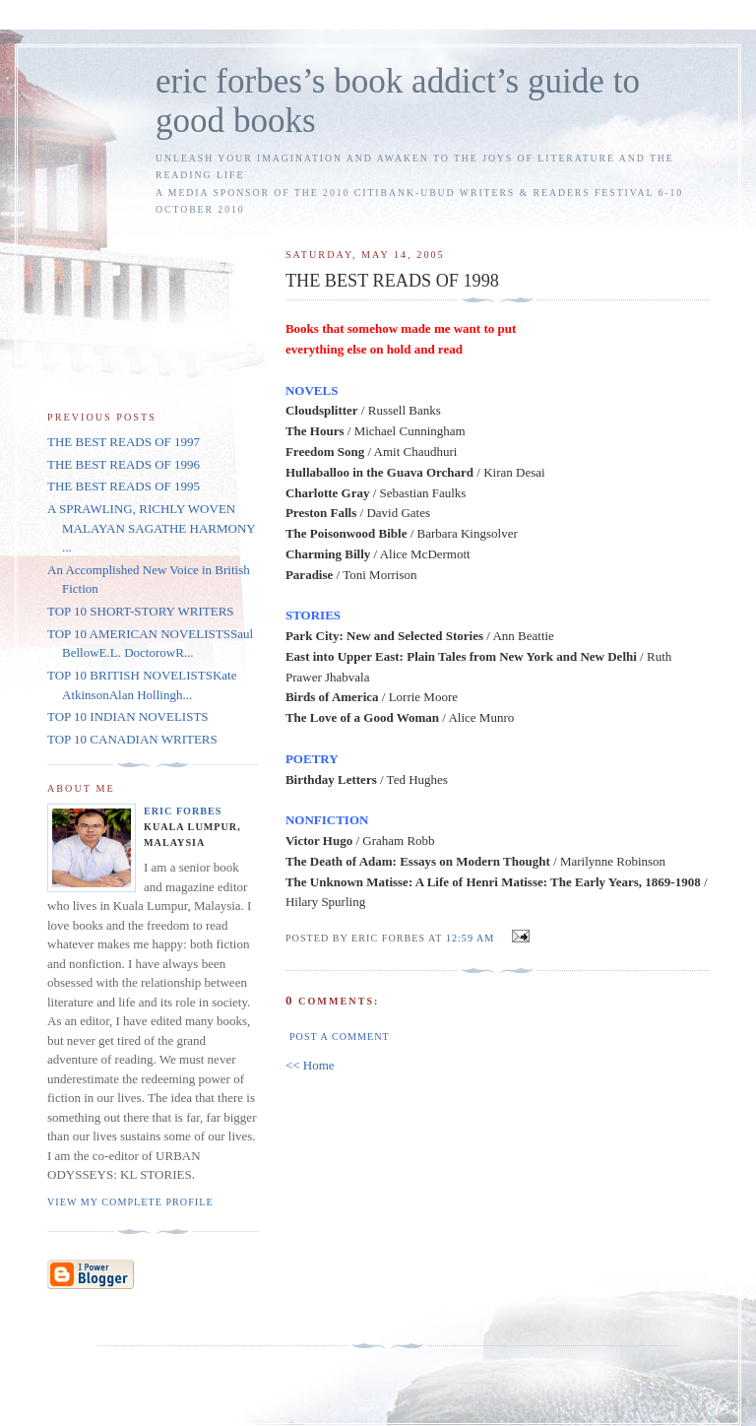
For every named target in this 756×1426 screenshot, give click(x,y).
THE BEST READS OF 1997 (123, 441)
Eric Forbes (183, 811)
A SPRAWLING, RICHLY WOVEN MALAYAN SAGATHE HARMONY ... (151, 527)
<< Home (310, 1065)
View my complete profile (130, 1202)
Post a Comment (339, 1036)
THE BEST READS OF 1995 (123, 486)
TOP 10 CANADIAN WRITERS (132, 739)
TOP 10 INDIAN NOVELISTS (128, 716)
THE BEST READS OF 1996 (123, 464)
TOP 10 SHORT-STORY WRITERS (140, 611)
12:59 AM (470, 938)
